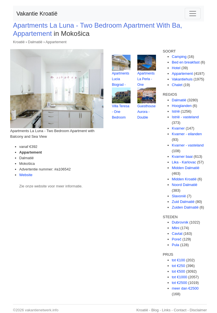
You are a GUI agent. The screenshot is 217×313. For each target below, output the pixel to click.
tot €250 (178, 266)
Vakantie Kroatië (36, 13)
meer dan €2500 (185, 288)
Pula (175, 245)
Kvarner (178, 128)
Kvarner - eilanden (187, 134)
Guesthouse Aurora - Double (146, 111)
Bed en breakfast (185, 62)
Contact (180, 310)
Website (25, 175)
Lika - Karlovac (184, 162)
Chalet (177, 85)
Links (166, 310)
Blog (155, 310)
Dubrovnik (180, 222)
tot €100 (178, 260)
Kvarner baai (182, 156)
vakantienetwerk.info (41, 310)
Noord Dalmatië (184, 185)
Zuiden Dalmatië (185, 207)
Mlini (175, 228)
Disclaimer (198, 310)
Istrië (176, 111)
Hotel (176, 68)
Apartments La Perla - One (146, 79)
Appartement (55, 42)
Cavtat (177, 233)
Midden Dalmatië (185, 168)
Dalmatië (35, 42)
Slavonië (179, 196)
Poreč (176, 239)
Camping (179, 56)
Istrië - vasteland (185, 117)
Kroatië (19, 42)
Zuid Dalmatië (183, 202)
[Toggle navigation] (193, 13)
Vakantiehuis (182, 79)
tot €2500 (179, 283)
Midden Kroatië (184, 179)
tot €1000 (179, 277)
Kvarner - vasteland (188, 145)
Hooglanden (182, 106)
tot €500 (178, 271)
